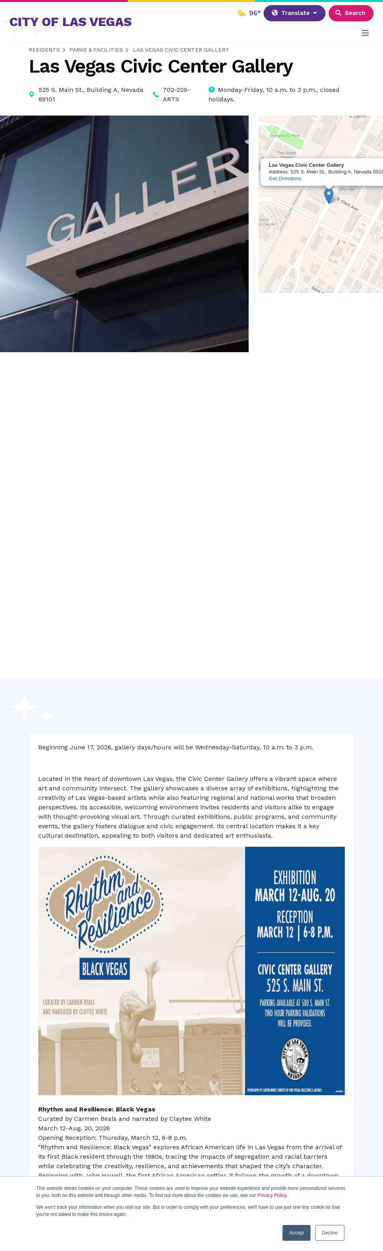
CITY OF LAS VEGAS (70, 21)
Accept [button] (296, 1233)
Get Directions (285, 178)
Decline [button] (330, 1233)
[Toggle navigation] (365, 33)
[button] (329, 196)
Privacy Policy (271, 1195)
